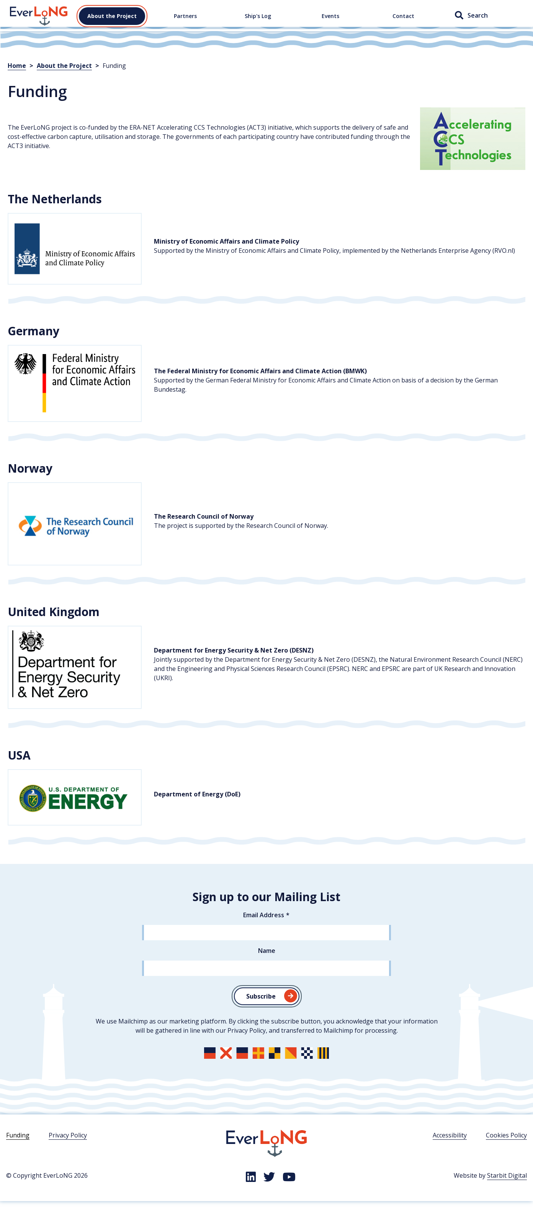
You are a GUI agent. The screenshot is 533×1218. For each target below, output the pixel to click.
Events (330, 24)
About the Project (112, 24)
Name (266, 967)
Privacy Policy (68, 1151)
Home (18, 19)
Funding (17, 1151)
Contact (403, 24)
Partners (185, 24)
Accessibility (450, 1151)
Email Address (263, 931)
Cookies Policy (506, 1151)
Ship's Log (258, 24)
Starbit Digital (507, 1192)
